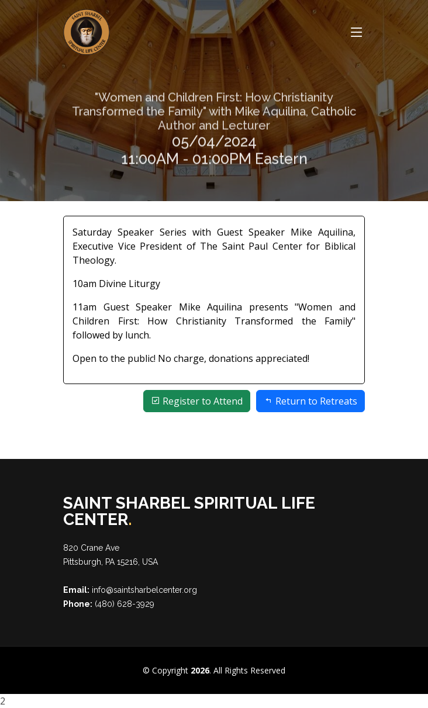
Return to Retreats (310, 401)
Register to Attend (197, 401)
